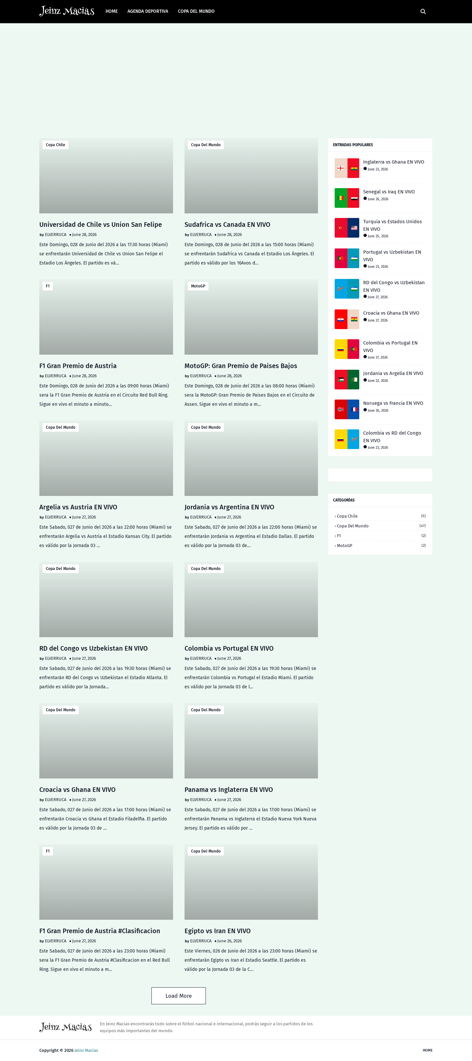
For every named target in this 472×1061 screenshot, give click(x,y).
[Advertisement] (236, 79)
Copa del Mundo (206, 145)
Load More (179, 995)
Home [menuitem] (112, 11)
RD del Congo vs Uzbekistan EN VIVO (93, 648)
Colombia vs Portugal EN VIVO (229, 648)
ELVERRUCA (55, 234)
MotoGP (198, 286)
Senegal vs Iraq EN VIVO (389, 192)
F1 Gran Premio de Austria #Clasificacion (99, 931)
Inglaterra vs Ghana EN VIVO (393, 162)
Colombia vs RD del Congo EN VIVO (392, 436)
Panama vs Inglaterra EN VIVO (229, 790)
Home (428, 1050)
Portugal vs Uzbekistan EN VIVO (392, 256)
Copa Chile (55, 145)
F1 (47, 286)
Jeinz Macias (86, 1050)
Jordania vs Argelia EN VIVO (393, 373)
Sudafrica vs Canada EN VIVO (227, 224)
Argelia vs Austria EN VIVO (78, 507)
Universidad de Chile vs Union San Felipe (100, 224)
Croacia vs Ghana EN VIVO (77, 790)
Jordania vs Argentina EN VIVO (229, 507)
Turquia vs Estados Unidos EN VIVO (392, 225)
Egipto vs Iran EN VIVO (218, 931)
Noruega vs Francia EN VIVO (393, 403)
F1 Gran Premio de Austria (78, 366)
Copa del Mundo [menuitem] (196, 11)
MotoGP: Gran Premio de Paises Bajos (241, 366)
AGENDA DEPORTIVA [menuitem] (148, 11)
